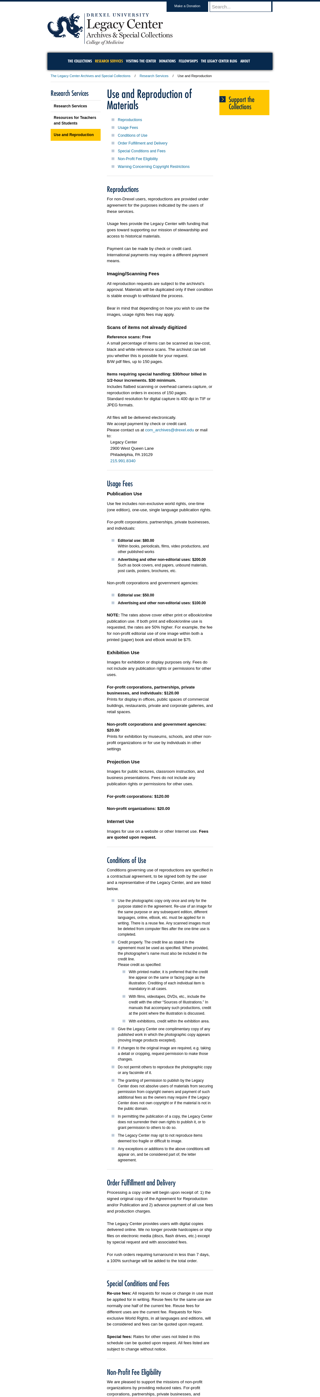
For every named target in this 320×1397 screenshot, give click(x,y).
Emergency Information (154, 1381)
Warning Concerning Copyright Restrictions (154, 166)
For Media (117, 1375)
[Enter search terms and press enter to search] (244, 7)
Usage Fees (128, 127)
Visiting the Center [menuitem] (141, 61)
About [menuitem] (245, 61)
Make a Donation (193, 6)
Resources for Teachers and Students (75, 120)
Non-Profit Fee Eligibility (138, 159)
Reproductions (130, 120)
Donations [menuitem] (167, 61)
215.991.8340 (123, 460)
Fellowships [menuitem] (188, 61)
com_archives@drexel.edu (169, 430)
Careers (136, 1375)
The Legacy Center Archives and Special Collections (91, 76)
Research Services (154, 76)
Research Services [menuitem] (109, 61)
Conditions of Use (133, 135)
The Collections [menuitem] (80, 61)
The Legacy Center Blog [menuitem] (219, 61)
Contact (180, 1375)
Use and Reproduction (74, 135)
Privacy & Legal (158, 1375)
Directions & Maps (204, 1375)
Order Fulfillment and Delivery (143, 143)
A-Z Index (97, 1375)
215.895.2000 (214, 1392)
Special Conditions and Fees (142, 151)
